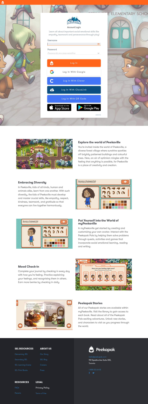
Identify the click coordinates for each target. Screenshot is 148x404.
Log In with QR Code (74, 98)
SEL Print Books (21, 370)
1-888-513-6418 (95, 369)
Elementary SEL (21, 354)
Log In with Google (67, 72)
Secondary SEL (21, 359)
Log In (64, 63)
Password (52, 49)
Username (52, 40)
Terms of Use (41, 393)
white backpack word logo (102, 349)
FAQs (17, 387)
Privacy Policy (42, 387)
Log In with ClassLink (68, 89)
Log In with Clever (67, 81)
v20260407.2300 (98, 115)
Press (42, 370)
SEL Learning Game (23, 365)
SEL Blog (43, 359)
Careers (43, 365)
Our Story (44, 354)
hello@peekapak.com (97, 356)
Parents (18, 393)
